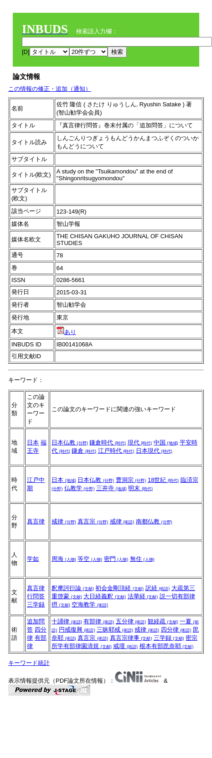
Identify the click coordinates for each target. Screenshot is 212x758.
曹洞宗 (131, 479)
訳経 (157, 588)
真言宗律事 (131, 637)
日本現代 (154, 450)
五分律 (131, 621)
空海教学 (90, 604)
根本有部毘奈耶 (167, 646)
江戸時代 (116, 450)
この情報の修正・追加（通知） (49, 88)
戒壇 (125, 646)
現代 (140, 442)
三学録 (36, 604)
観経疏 (163, 621)
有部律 (98, 621)
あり (66, 332)
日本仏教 (70, 442)
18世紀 (163, 479)
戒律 (64, 521)
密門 (116, 558)
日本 (33, 442)
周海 (64, 558)
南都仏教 (154, 521)
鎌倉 (84, 450)
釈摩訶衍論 (73, 588)
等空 (90, 558)
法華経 (143, 596)
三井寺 (111, 488)
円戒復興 (77, 629)
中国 (166, 442)
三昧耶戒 (115, 629)
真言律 (36, 521)
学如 (33, 558)
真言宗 (93, 521)
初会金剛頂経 (119, 588)
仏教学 (79, 488)
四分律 (176, 629)
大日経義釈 (104, 596)
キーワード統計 (29, 662)
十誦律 (67, 621)
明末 (140, 488)
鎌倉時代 (107, 442)
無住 (142, 558)
